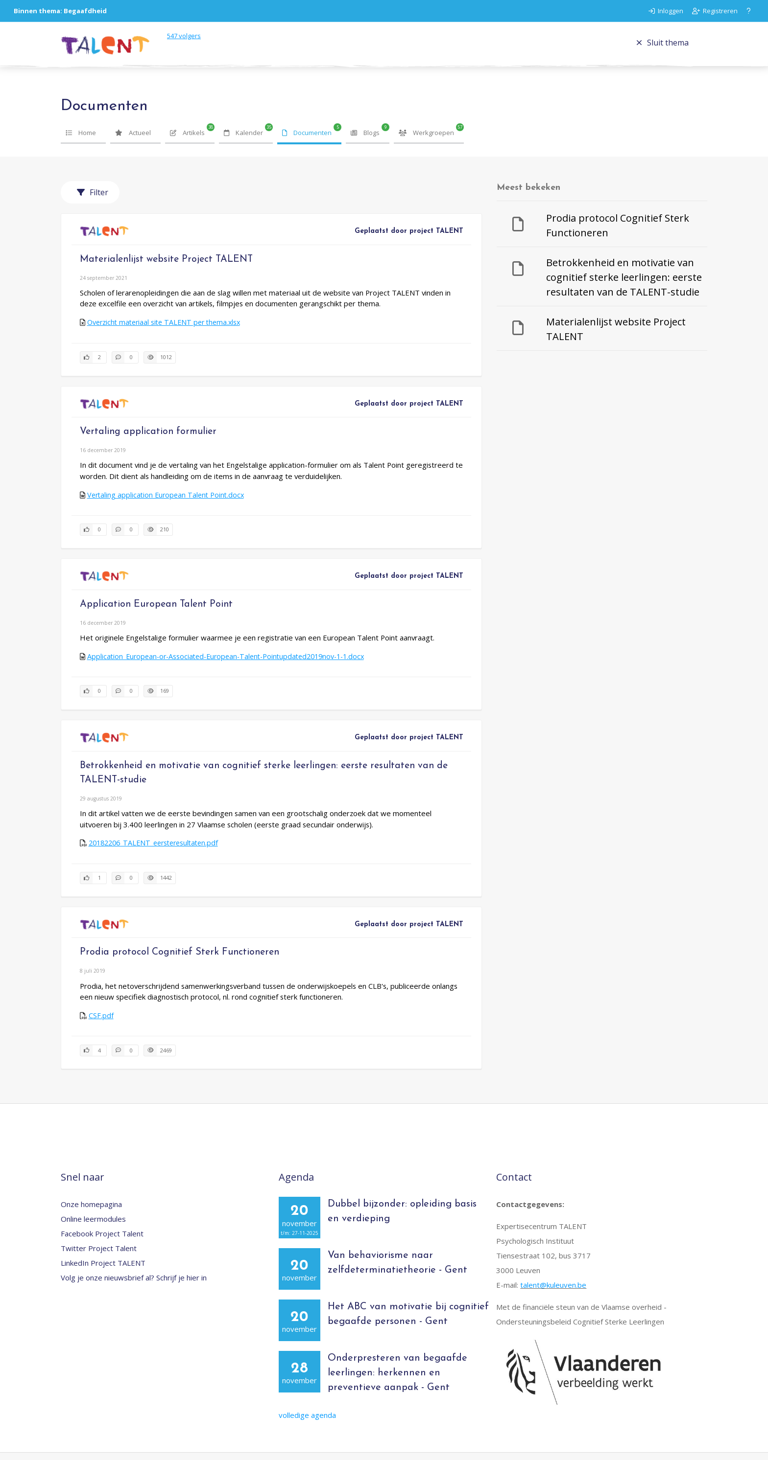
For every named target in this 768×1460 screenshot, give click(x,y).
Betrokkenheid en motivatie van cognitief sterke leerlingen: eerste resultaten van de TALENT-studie (624, 285)
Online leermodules (93, 1227)
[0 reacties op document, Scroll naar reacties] (125, 365)
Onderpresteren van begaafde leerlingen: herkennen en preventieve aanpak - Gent (397, 1380)
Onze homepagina (91, 1212)
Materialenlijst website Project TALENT (166, 267)
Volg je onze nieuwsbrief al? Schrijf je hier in (134, 1285)
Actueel (133, 140)
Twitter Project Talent (99, 1256)
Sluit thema (662, 46)
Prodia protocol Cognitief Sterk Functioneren (179, 960)
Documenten (307, 140)
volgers (193, 39)
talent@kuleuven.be (553, 1293)
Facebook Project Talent (102, 1241)
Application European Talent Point (156, 611)
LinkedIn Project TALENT (103, 1271)
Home (81, 140)
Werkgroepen (426, 140)
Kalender (243, 140)
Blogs (365, 140)
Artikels (187, 140)
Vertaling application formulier (148, 439)
